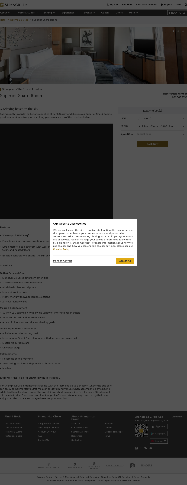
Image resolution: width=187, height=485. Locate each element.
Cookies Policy (61, 249)
